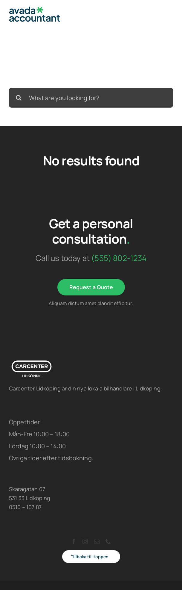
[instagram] (85, 541)
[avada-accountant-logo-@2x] (34, 9)
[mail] (97, 541)
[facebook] (74, 541)
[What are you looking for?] (91, 98)
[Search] (19, 98)
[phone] (108, 541)
